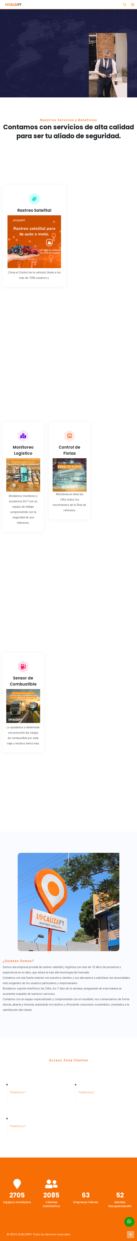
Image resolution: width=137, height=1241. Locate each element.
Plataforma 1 (18, 1089)
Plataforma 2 (86, 1086)
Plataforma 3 (18, 1114)
